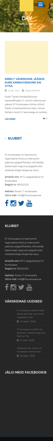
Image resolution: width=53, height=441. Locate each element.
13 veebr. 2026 (28, 321)
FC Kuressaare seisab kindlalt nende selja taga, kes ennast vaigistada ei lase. (30, 313)
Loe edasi (10, 118)
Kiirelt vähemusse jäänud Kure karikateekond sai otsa (25, 82)
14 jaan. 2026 (27, 340)
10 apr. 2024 (14, 90)
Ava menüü (40, 4)
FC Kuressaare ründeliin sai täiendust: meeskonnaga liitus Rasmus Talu (31, 332)
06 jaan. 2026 (27, 355)
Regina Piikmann (32, 90)
